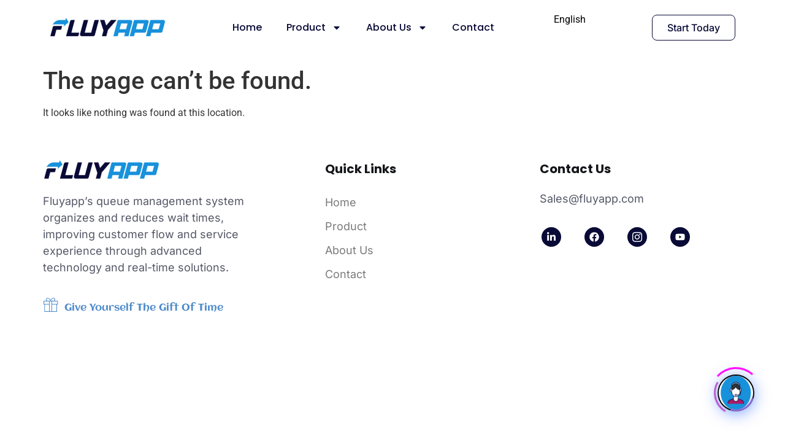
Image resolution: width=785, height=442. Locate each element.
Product (314, 28)
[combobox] (570, 19)
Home (247, 27)
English (570, 19)
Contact (473, 27)
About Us (396, 28)
